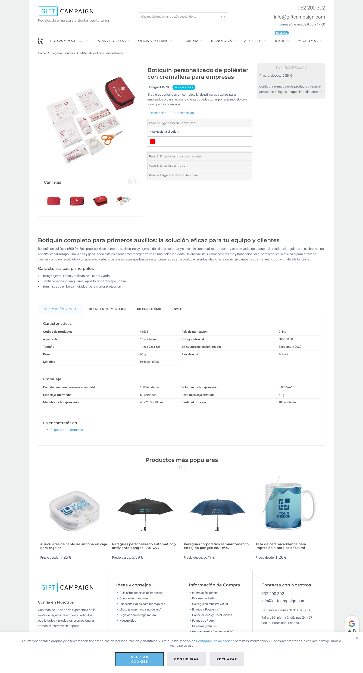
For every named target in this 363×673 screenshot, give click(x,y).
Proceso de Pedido (204, 600)
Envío (176, 311)
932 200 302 (311, 8)
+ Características (182, 113)
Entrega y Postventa (205, 611)
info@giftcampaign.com (299, 17)
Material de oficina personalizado (101, 53)
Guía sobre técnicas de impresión (141, 594)
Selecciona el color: (164, 131)
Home (42, 53)
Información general (205, 594)
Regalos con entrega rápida (137, 617)
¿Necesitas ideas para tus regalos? (142, 605)
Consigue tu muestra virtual (210, 605)
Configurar (186, 659)
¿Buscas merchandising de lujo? (140, 611)
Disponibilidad (149, 311)
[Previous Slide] (130, 181)
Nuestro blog (127, 622)
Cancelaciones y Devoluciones (212, 617)
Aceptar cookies (139, 659)
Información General (60, 311)
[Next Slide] (135, 181)
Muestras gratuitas (204, 628)
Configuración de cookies (215, 641)
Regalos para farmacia (66, 432)
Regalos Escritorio (63, 53)
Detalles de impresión (107, 311)
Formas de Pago (203, 622)
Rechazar (226, 659)
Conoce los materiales (133, 600)
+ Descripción (156, 113)
